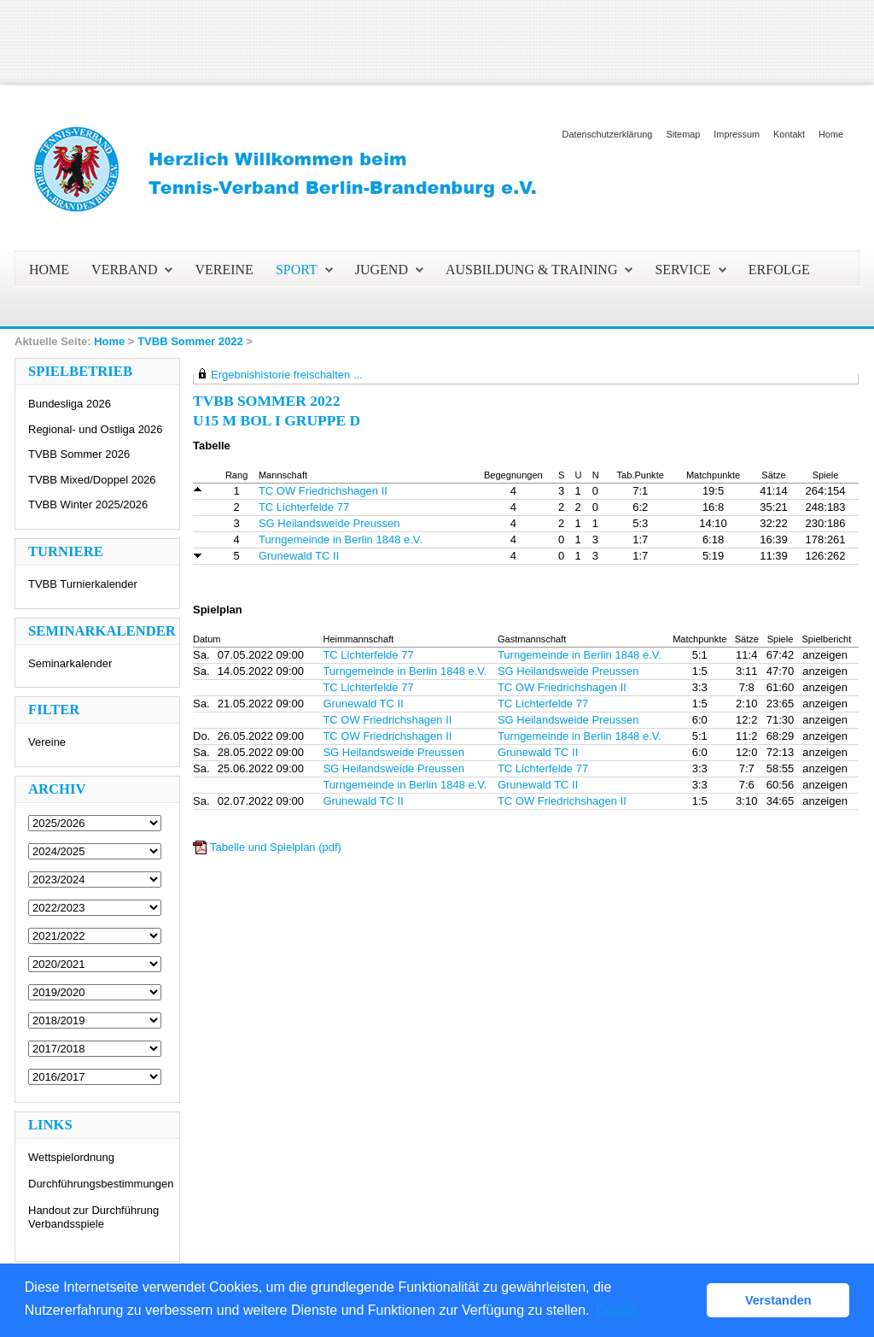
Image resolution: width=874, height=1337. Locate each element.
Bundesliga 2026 (69, 403)
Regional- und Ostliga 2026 (95, 429)
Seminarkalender (70, 663)
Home (831, 134)
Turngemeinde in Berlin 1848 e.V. (340, 539)
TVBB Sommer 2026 (79, 454)
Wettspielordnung (71, 1157)
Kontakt (789, 134)
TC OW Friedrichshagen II (323, 490)
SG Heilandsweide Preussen (329, 523)
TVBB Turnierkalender (82, 584)
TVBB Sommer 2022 (190, 341)
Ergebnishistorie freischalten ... (287, 374)
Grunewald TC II (299, 555)
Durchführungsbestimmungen (101, 1183)
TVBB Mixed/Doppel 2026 (92, 479)
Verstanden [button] (778, 1300)
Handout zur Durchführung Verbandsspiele (93, 1217)
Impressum (737, 134)
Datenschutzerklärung (607, 134)
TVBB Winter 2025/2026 (88, 504)
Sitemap (683, 134)
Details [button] (617, 1310)
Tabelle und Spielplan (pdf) (275, 847)
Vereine (47, 742)
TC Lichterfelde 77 (304, 507)
